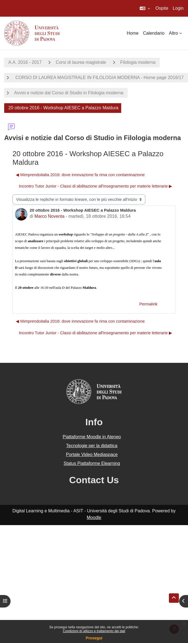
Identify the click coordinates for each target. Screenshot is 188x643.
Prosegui (94, 638)
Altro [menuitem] (173, 33)
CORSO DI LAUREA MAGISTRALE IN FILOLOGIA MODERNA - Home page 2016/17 (99, 77)
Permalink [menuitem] (148, 304)
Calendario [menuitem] (153, 33)
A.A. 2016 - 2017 (25, 62)
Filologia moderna (138, 62)
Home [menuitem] (133, 33)
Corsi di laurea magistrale (81, 62)
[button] (144, 8)
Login (178, 8)
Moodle (94, 517)
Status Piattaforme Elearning (91, 463)
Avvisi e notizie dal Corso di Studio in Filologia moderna (68, 92)
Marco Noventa (49, 216)
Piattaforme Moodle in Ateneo (92, 436)
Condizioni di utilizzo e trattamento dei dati (94, 631)
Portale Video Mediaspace (92, 454)
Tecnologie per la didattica (91, 445)
